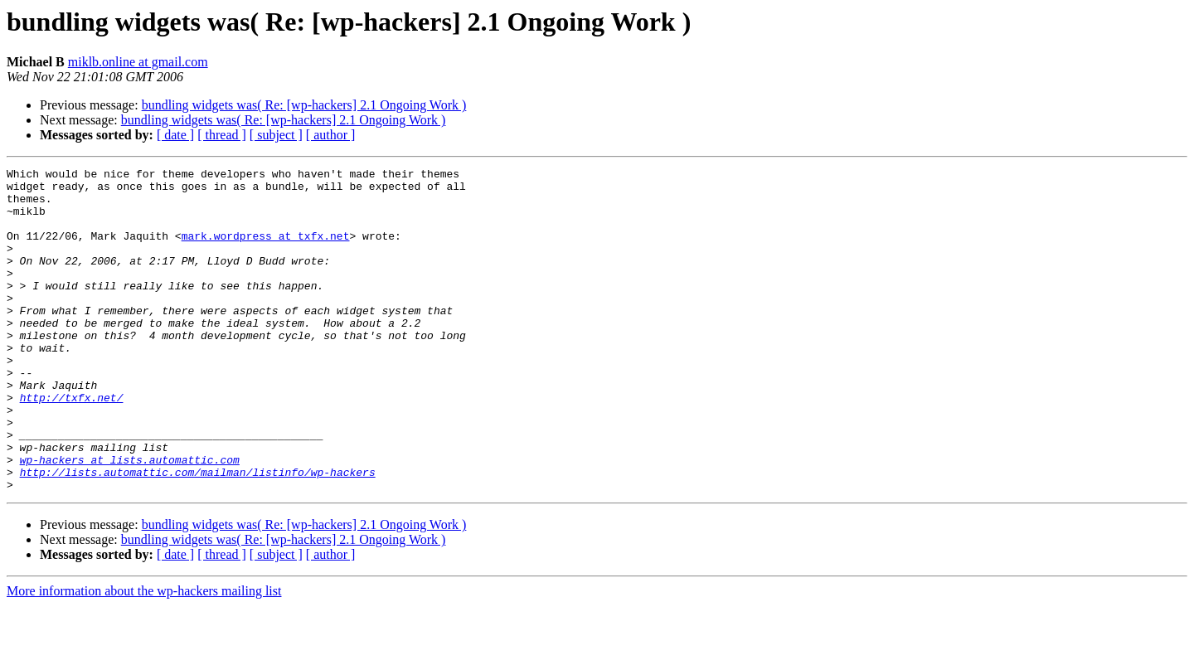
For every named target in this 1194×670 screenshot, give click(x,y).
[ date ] (175, 135)
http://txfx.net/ (72, 444)
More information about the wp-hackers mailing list (144, 655)
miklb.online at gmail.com (138, 62)
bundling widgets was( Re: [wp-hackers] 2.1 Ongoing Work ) (304, 105)
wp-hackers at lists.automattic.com (130, 519)
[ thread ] (221, 135)
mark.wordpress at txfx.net (266, 250)
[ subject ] (276, 135)
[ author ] (331, 135)
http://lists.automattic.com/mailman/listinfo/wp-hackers (198, 534)
